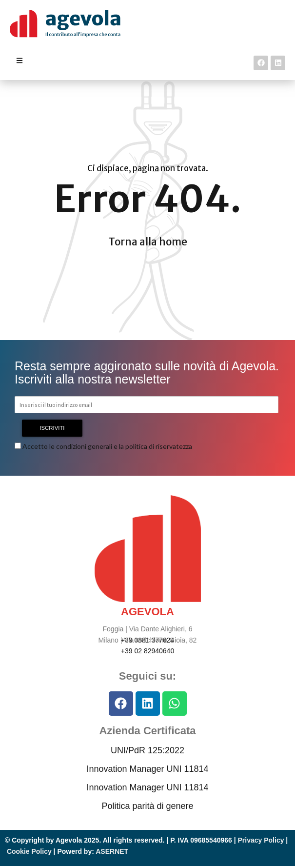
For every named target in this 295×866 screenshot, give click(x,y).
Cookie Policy (29, 851)
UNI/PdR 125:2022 (147, 750)
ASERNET (112, 851)
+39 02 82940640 (147, 651)
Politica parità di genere (147, 806)
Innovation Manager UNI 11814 (147, 769)
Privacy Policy (261, 840)
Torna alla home (147, 241)
